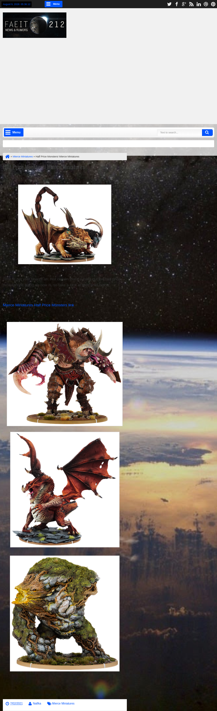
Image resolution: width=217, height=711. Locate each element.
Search (207, 132)
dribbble (206, 4)
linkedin (198, 4)
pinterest (213, 4)
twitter (169, 4)
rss (191, 4)
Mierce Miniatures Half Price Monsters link (38, 305)
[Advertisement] (112, 77)
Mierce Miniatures (63, 703)
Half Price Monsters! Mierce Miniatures (44, 166)
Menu (56, 4)
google (184, 4)
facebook (176, 4)
